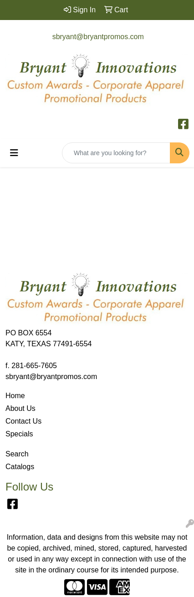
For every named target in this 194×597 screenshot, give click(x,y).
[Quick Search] (116, 152)
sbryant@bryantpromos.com (98, 36)
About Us (20, 408)
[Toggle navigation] (14, 153)
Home (15, 396)
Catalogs (19, 467)
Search (17, 454)
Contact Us (23, 421)
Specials (19, 434)
